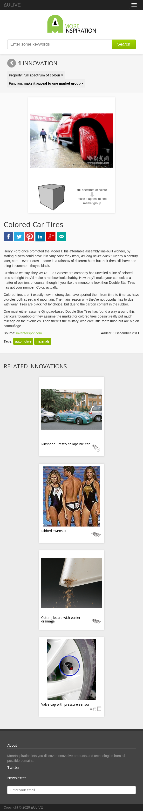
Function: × (46, 83)
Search (123, 44)
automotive (23, 341)
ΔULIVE (12, 4)
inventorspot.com (29, 333)
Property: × (36, 75)
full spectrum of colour (92, 190)
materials (43, 341)
